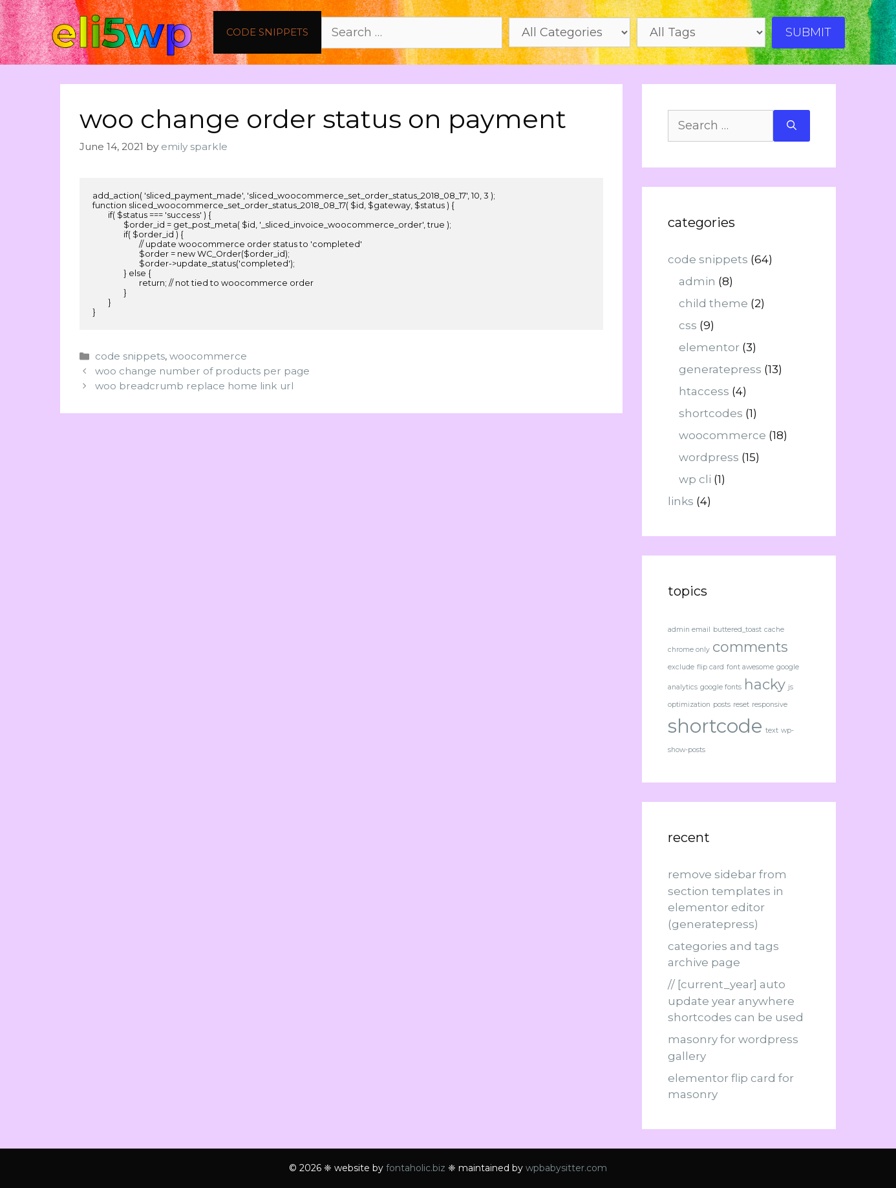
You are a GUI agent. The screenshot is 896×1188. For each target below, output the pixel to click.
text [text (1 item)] (771, 730)
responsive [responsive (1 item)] (769, 704)
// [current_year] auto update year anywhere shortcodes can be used (736, 1001)
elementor (709, 347)
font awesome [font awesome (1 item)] (750, 667)
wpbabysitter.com (566, 1168)
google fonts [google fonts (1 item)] (720, 687)
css (688, 325)
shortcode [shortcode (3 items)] (715, 726)
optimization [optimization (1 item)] (689, 704)
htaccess (704, 391)
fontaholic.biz (415, 1168)
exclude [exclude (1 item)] (681, 667)
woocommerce (208, 356)
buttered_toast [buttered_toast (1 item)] (737, 629)
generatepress (720, 369)
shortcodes (711, 413)
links (681, 501)
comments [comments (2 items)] (750, 646)
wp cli (695, 479)
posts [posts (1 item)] (722, 704)
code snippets (267, 32)
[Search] (791, 126)
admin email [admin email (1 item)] (689, 629)
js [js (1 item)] (790, 687)
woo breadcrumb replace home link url (194, 386)
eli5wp (122, 32)
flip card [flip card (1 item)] (710, 667)
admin (697, 281)
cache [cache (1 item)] (774, 629)
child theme (713, 303)
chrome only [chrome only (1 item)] (689, 649)
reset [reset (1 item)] (741, 704)
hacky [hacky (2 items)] (764, 684)
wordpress (709, 457)
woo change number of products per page (202, 371)
